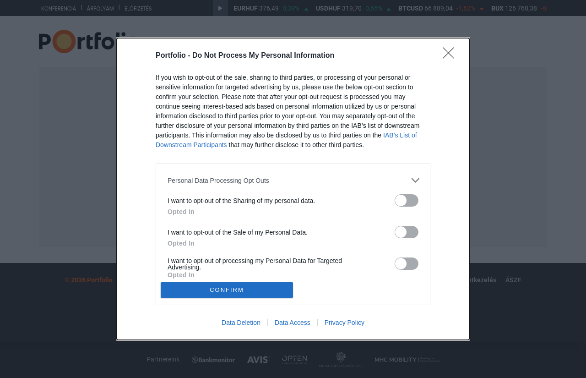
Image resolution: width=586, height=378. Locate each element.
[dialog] (293, 189)
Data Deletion (241, 322)
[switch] (406, 200)
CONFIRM (227, 289)
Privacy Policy (344, 322)
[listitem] (293, 180)
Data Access (292, 322)
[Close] (451, 56)
